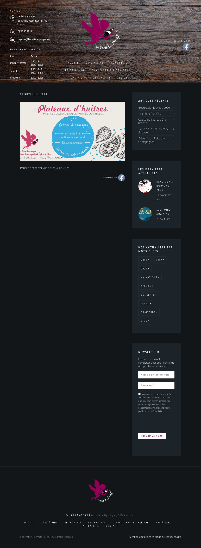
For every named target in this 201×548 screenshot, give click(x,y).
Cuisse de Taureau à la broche (152, 121)
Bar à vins (79, 77)
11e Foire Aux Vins (149, 113)
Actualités (102, 77)
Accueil (74, 62)
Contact (123, 77)
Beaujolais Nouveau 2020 (154, 107)
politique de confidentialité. (150, 411)
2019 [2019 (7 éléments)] (159, 259)
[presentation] (164, 422)
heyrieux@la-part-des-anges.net (34, 39)
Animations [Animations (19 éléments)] (149, 277)
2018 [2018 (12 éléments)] (144, 259)
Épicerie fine (75, 70)
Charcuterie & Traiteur (111, 70)
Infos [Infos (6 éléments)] (145, 303)
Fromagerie (118, 62)
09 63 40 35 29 (25, 31)
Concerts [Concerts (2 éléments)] (148, 294)
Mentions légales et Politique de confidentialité (155, 536)
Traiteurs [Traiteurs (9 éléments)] (148, 312)
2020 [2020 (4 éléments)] (144, 268)
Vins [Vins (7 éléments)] (144, 321)
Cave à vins (95, 62)
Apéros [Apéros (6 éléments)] (146, 286)
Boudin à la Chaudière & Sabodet (153, 130)
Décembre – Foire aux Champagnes (151, 140)
